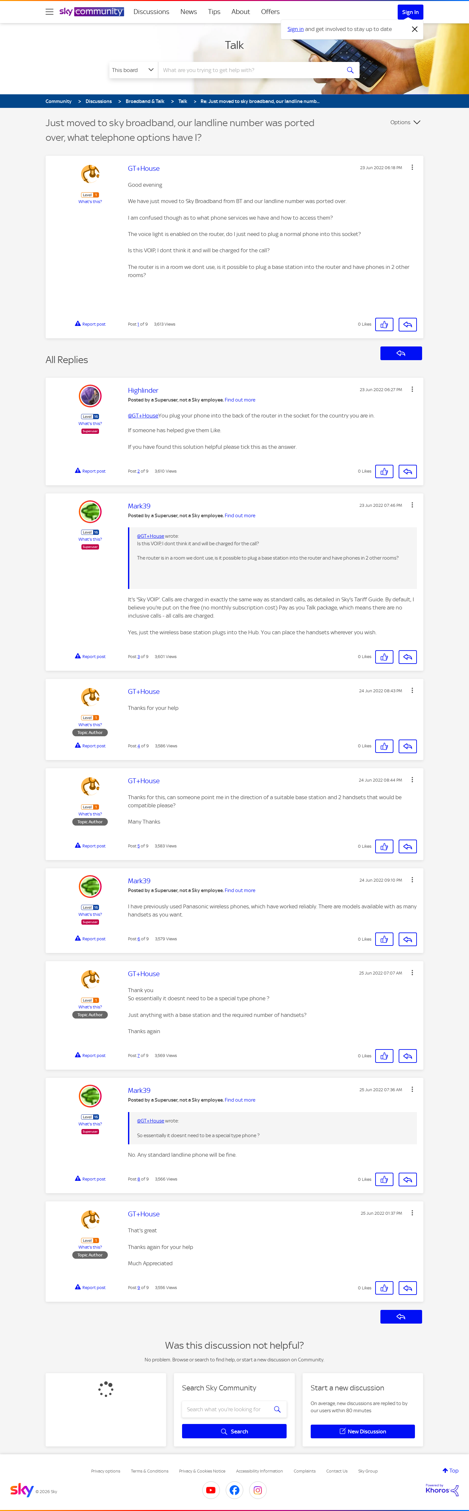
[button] (412, 167)
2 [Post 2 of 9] (138, 471)
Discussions (151, 12)
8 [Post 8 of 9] (138, 1179)
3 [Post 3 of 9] (138, 656)
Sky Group (368, 1471)
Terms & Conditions (149, 1471)
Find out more (240, 400)
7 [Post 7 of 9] (138, 1055)
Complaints (305, 1471)
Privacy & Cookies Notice (202, 1471)
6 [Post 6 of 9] (138, 938)
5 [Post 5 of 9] (138, 846)
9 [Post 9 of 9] (138, 1287)
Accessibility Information (259, 1471)
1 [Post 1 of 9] (138, 324)
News (188, 12)
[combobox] (248, 70)
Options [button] (400, 122)
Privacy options (105, 1471)
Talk (234, 44)
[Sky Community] (92, 12)
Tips (214, 12)
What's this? (90, 201)
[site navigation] (49, 11)
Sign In (410, 12)
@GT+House (143, 415)
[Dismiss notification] (415, 29)
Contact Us (337, 1471)
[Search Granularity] (133, 70)
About (241, 12)
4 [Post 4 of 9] (138, 745)
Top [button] (454, 1470)
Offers (270, 12)
